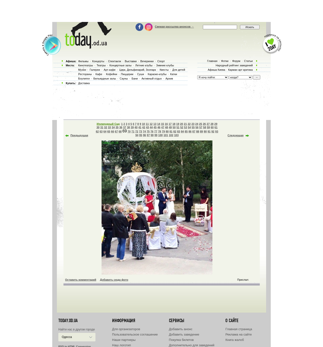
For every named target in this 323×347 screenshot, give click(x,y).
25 (200, 123)
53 (185, 127)
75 (148, 131)
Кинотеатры (85, 65)
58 (204, 127)
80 (167, 131)
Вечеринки (147, 61)
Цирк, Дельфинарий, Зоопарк (137, 69)
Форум (236, 60)
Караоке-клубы (157, 74)
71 (132, 131)
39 (132, 127)
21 (185, 123)
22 (189, 123)
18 (173, 123)
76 (151, 131)
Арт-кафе (109, 69)
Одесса (67, 337)
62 (97, 131)
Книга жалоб (234, 340)
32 (105, 127)
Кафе (98, 74)
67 (116, 131)
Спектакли (114, 61)
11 (147, 123)
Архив (169, 78)
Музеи (82, 69)
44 (151, 127)
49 (170, 127)
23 (192, 123)
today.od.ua (68, 320)
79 (163, 131)
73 (140, 131)
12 (151, 123)
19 (177, 123)
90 (205, 131)
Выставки (131, 61)
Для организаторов (126, 329)
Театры (101, 65)
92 (212, 131)
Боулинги (84, 78)
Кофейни (111, 74)
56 (197, 127)
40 (136, 127)
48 (166, 127)
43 (147, 127)
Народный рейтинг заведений (234, 65)
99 (155, 135)
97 (148, 135)
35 (116, 127)
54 (189, 127)
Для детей (178, 69)
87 (193, 131)
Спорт (161, 61)
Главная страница (238, 329)
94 (136, 135)
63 (101, 131)
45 (155, 127)
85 (186, 131)
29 (215, 123)
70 (129, 131)
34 (113, 127)
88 (197, 131)
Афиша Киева (216, 69)
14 (158, 123)
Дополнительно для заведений (191, 345)
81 (170, 131)
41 (139, 127)
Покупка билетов (181, 340)
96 (144, 135)
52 (181, 127)
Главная (212, 60)
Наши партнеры (123, 340)
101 (166, 135)
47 (162, 127)
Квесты (164, 69)
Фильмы (83, 61)
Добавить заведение (184, 334)
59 (208, 127)
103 (176, 135)
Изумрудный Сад (108, 123)
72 (136, 131)
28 (211, 123)
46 (158, 127)
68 (120, 131)
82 (174, 131)
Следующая (235, 135)
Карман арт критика (240, 69)
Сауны (124, 78)
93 (216, 131)
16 (166, 123)
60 (212, 127)
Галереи (95, 69)
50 (174, 127)
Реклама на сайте (238, 334)
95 (140, 135)
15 (162, 123)
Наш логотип (121, 345)
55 (193, 127)
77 (155, 131)
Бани (135, 78)
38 (128, 127)
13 (154, 123)
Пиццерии (127, 74)
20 (181, 123)
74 (144, 131)
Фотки (225, 60)
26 (204, 123)
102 (171, 135)
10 (143, 123)
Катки (173, 74)
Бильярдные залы (105, 78)
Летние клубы (144, 65)
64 (105, 131)
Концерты (98, 61)
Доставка (84, 83)
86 (189, 131)
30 (97, 127)
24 (196, 123)
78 (159, 131)
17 (170, 123)
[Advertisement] (161, 11)
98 (152, 135)
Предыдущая (79, 135)
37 (124, 127)
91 (209, 131)
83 (178, 131)
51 (178, 127)
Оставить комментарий (80, 279)
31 (101, 127)
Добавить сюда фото (114, 279)
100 (160, 135)
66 (112, 131)
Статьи (248, 60)
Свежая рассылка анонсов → (174, 26)
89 (201, 131)
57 (200, 127)
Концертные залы (120, 65)
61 (216, 127)
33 (109, 127)
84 (182, 131)
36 (120, 127)
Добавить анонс (180, 329)
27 (208, 123)
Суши (140, 74)
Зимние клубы (165, 65)
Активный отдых (152, 78)
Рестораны (85, 74)
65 (108, 131)
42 (143, 127)
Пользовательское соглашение (135, 334)
